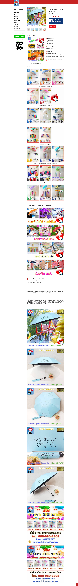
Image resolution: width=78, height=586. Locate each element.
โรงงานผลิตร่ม (38, 2)
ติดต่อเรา (62, 2)
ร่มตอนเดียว (22, 2)
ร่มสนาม (43, 2)
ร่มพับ (26, 2)
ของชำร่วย (51, 2)
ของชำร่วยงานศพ (57, 2)
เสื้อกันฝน (47, 2)
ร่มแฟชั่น (29, 2)
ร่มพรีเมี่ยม (33, 2)
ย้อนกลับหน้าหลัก (52, 26)
